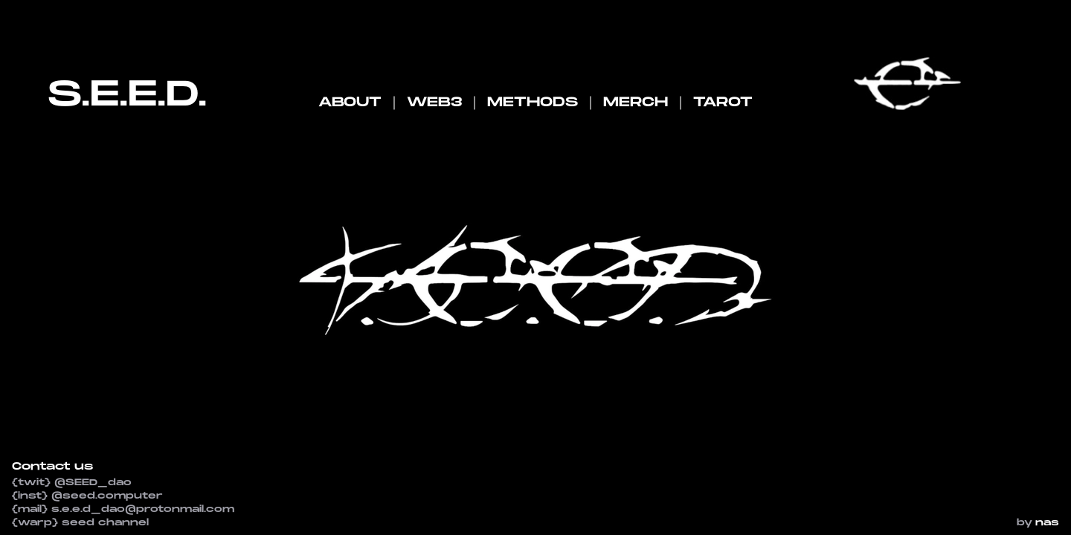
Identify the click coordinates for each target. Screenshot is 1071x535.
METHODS (532, 102)
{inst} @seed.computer (87, 496)
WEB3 (434, 102)
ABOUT (350, 102)
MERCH (635, 102)
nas (1047, 522)
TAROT (723, 102)
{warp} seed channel (80, 522)
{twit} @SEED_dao (72, 482)
